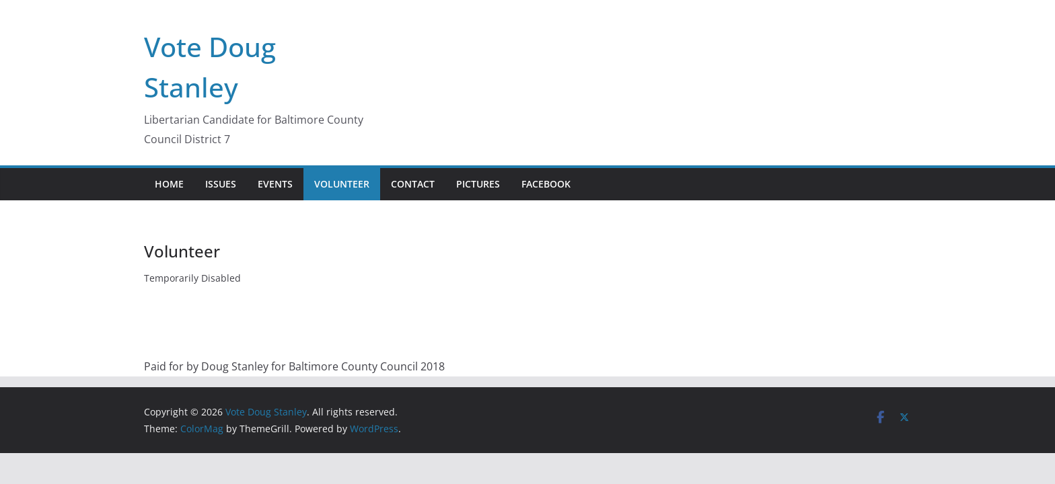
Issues (220, 183)
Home (169, 183)
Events (275, 183)
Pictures (478, 183)
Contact (413, 183)
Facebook (546, 183)
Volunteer (341, 183)
